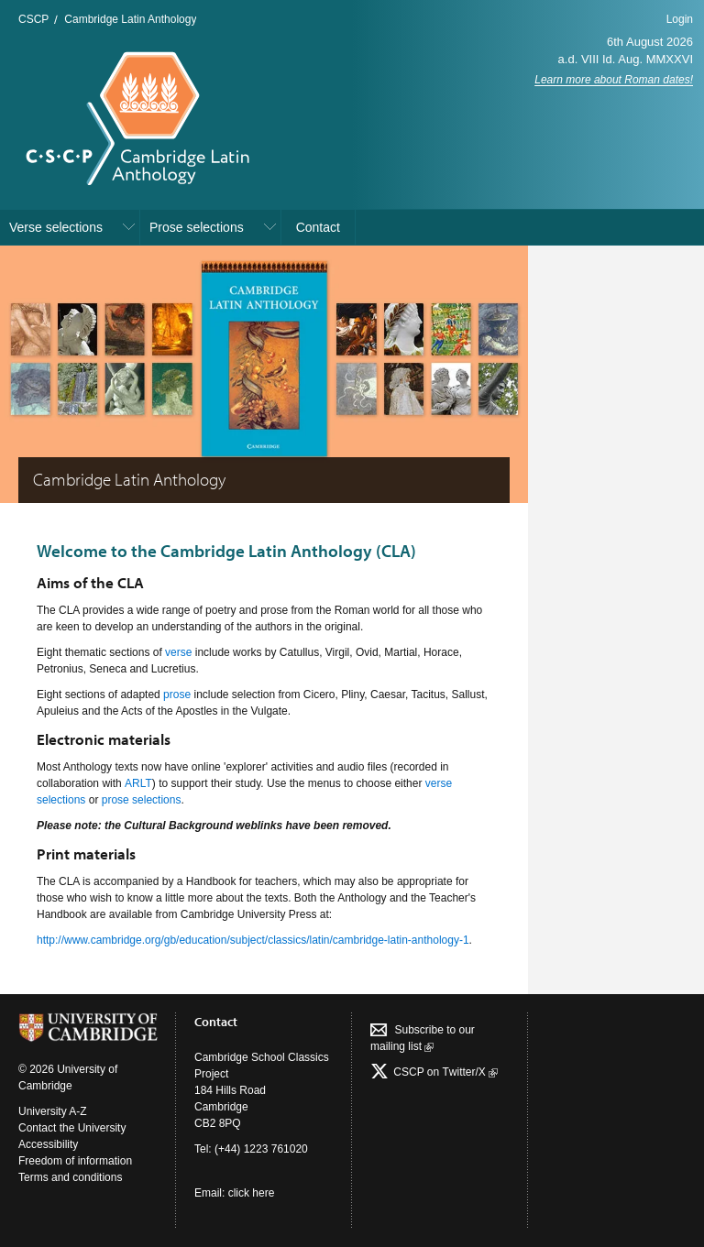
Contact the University (72, 1127)
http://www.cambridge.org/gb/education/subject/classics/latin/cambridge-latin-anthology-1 (253, 940)
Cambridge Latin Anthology (130, 19)
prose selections (142, 799)
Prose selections (196, 227)
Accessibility (48, 1144)
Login (679, 19)
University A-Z (52, 1111)
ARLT (138, 783)
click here (251, 1193)
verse (178, 652)
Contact (318, 227)
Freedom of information (75, 1160)
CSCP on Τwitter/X (444, 1072)
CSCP (33, 19)
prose (177, 694)
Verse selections (56, 227)
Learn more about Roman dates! (613, 79)
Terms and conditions (70, 1177)
